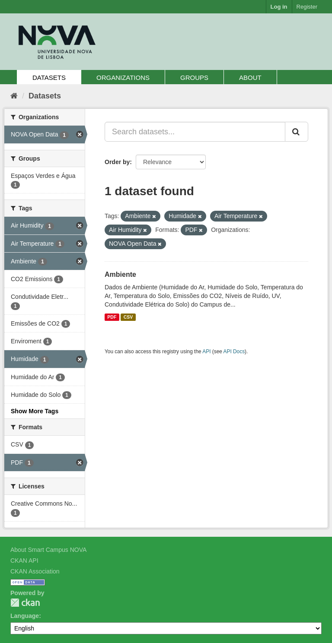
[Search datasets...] (195, 132)
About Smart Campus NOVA (48, 549)
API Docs (234, 351)
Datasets (49, 77)
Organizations (123, 77)
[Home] (14, 96)
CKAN (25, 602)
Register (307, 6)
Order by (117, 161)
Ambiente (120, 274)
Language (24, 615)
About (250, 77)
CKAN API (24, 560)
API (206, 351)
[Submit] (296, 132)
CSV (128, 317)
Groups (194, 77)
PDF (111, 317)
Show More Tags (34, 411)
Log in (279, 6)
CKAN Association (35, 571)
